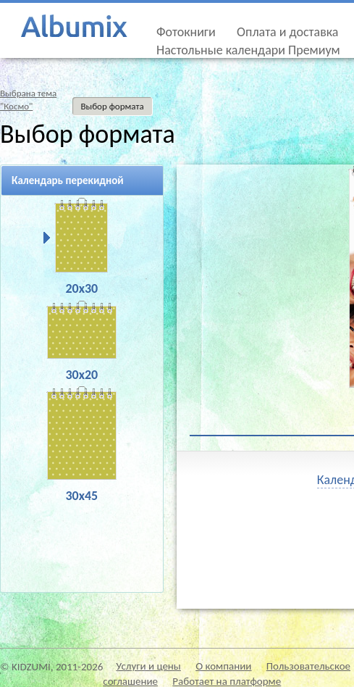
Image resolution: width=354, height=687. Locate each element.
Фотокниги (186, 32)
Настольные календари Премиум (248, 50)
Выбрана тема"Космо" (28, 100)
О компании (223, 666)
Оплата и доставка (287, 32)
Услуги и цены (148, 666)
